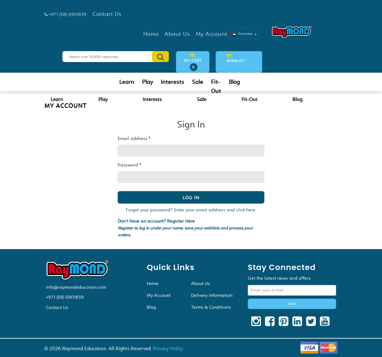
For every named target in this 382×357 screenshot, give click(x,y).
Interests (172, 82)
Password (129, 165)
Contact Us (57, 307)
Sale (197, 82)
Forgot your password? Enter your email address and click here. (191, 210)
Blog (234, 82)
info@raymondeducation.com (76, 287)
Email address (134, 138)
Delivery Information (212, 295)
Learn (126, 82)
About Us (200, 283)
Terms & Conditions (211, 307)
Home (153, 283)
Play (147, 82)
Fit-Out (216, 86)
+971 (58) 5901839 (65, 297)
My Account (159, 295)
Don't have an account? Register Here (156, 221)
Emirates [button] (244, 33)
